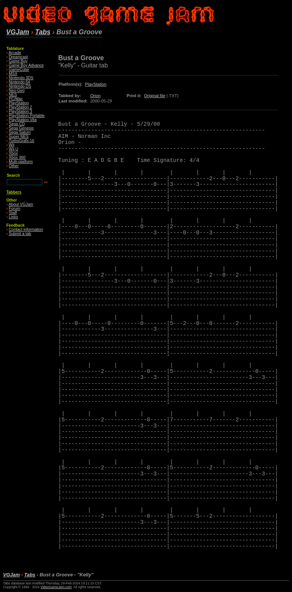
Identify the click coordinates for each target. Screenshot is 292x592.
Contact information (26, 229)
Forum (14, 208)
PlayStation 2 (20, 107)
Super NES (19, 136)
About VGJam (21, 204)
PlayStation (19, 103)
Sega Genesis (21, 128)
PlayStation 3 (20, 111)
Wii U (13, 149)
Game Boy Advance (26, 65)
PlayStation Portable (26, 116)
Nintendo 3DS (21, 78)
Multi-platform (21, 162)
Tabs (42, 32)
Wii (11, 145)
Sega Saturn (20, 132)
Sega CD (17, 124)
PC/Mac (16, 99)
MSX (13, 74)
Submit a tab (20, 234)
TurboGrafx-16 (21, 141)
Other (14, 166)
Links (13, 217)
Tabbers (14, 192)
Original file (154, 95)
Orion (95, 95)
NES (13, 95)
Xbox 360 (17, 157)
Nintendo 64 (19, 82)
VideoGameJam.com (55, 587)
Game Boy (18, 61)
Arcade (15, 53)
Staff (13, 213)
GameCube (19, 69)
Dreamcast (18, 57)
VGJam (17, 32)
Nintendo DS (20, 86)
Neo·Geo (17, 90)
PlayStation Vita (22, 120)
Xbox (13, 153)
